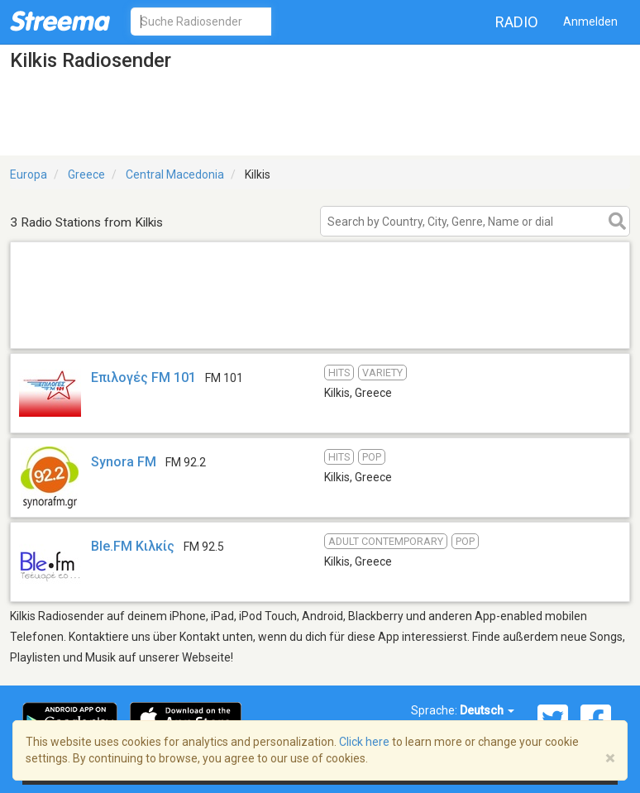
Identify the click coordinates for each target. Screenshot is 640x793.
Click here (364, 741)
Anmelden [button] (590, 21)
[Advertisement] (320, 327)
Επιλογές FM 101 (145, 377)
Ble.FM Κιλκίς (132, 546)
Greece (86, 174)
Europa (28, 174)
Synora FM (123, 462)
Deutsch (487, 710)
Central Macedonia (175, 174)
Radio (516, 22)
